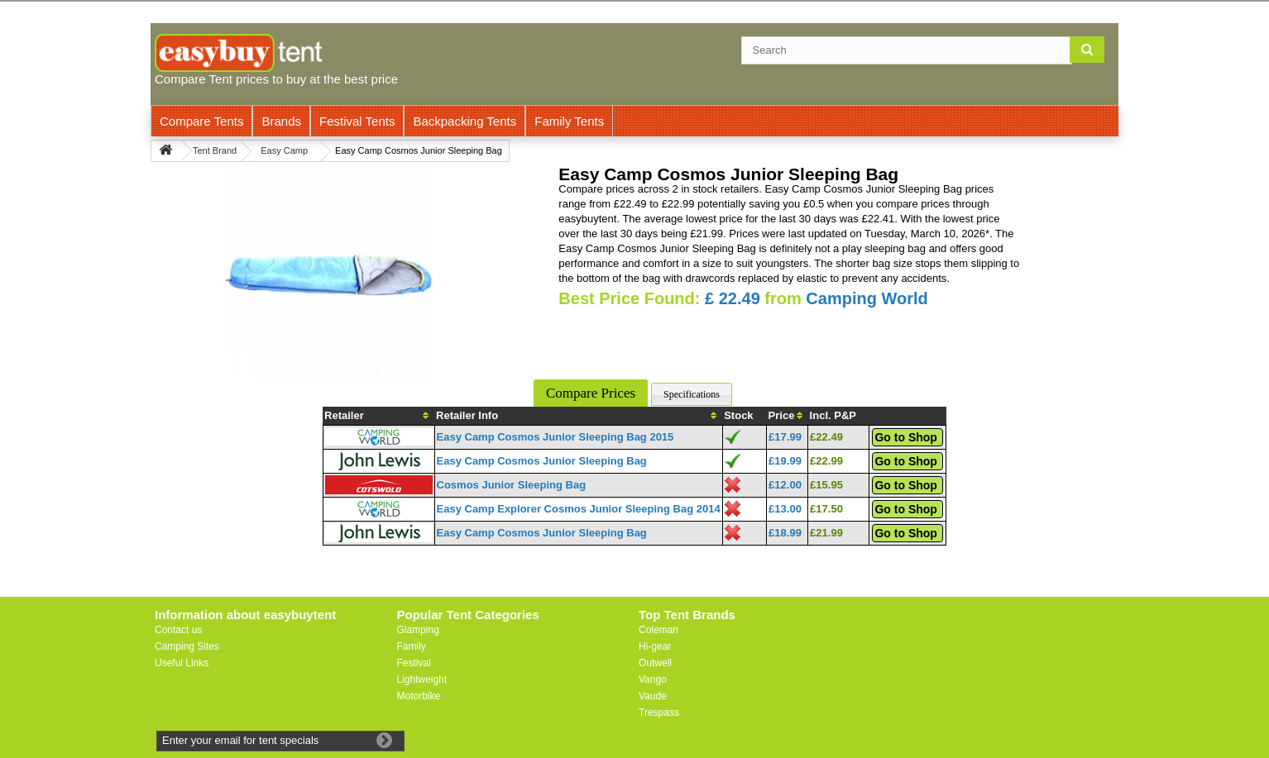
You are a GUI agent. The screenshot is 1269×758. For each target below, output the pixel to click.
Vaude (653, 696)
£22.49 (826, 437)
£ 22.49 (732, 298)
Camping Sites (187, 646)
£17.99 (785, 437)
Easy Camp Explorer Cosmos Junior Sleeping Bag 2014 (579, 509)
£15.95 (826, 485)
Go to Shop (905, 437)
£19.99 (785, 461)
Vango (653, 679)
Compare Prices (590, 393)
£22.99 (826, 461)
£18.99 (785, 533)
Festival (414, 663)
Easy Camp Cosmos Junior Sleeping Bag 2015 (555, 437)
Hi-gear (655, 646)
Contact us (178, 630)
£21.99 (826, 533)
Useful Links (181, 663)
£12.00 (785, 485)
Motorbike (419, 696)
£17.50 (826, 509)
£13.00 (785, 509)
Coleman (658, 630)
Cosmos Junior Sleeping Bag (512, 485)
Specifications (691, 394)
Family (411, 646)
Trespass (659, 712)
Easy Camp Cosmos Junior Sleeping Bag (542, 461)
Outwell (655, 663)
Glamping (418, 630)
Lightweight (422, 679)
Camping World (866, 298)
